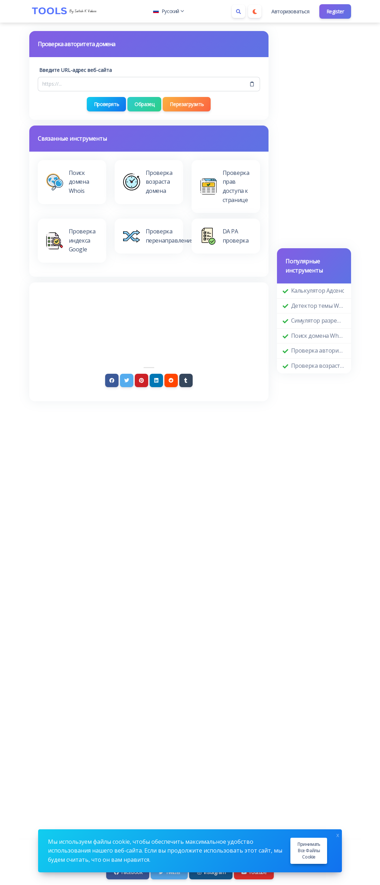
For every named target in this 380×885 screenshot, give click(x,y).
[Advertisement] (148, 310)
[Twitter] (126, 380)
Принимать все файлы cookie (308, 850)
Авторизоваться (290, 11)
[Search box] (238, 11)
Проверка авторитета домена (318, 350)
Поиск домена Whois (318, 336)
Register (335, 11)
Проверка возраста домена (318, 366)
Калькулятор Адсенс (317, 290)
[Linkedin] (156, 380)
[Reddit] (171, 380)
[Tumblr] (186, 380)
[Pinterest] (141, 380)
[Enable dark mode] (254, 11)
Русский (168, 11)
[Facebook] (112, 380)
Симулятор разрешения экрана (318, 320)
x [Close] (337, 834)
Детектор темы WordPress (318, 306)
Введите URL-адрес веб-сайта (75, 70)
